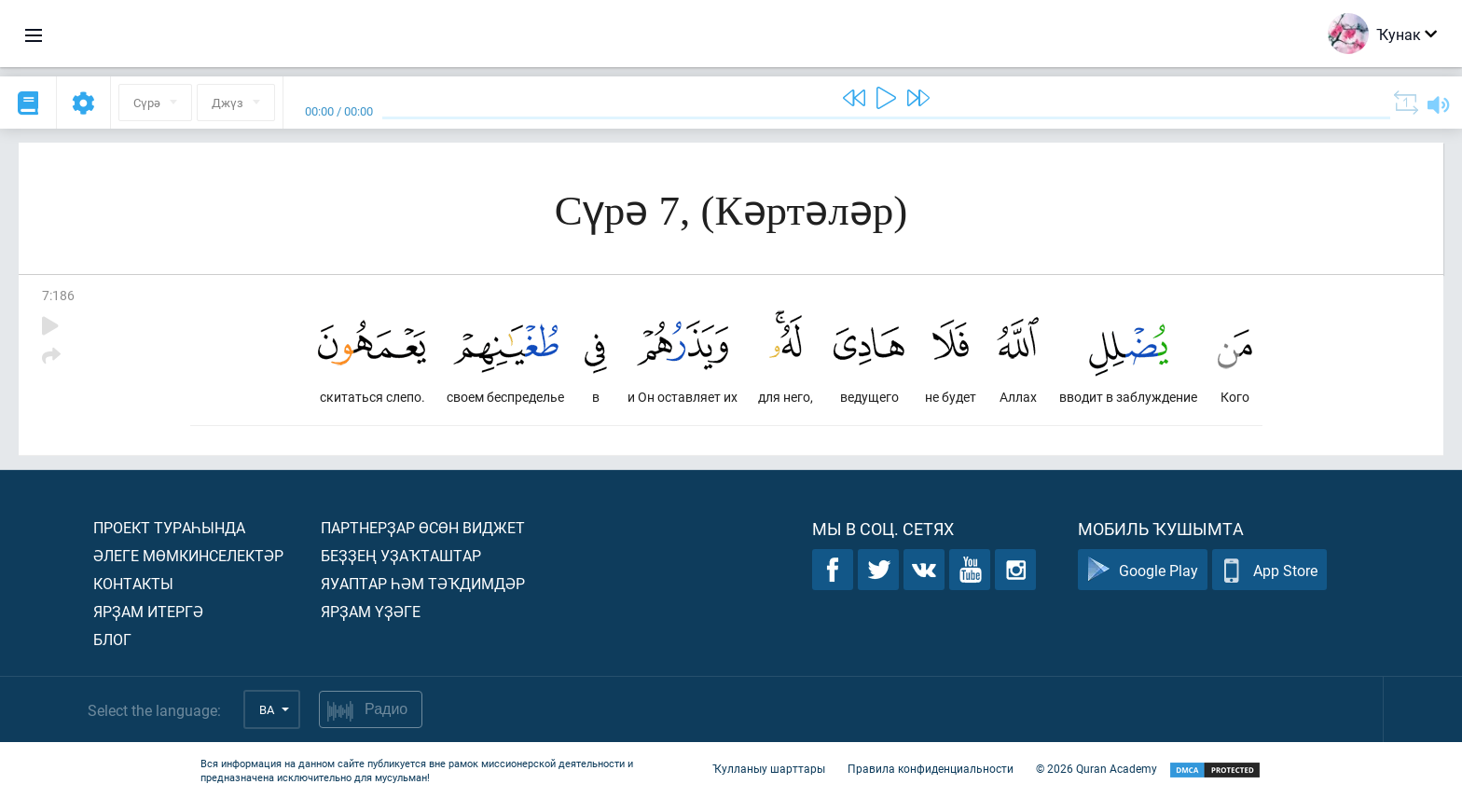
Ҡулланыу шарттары (768, 768)
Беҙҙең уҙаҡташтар (401, 555)
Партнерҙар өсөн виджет (423, 527)
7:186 (58, 295)
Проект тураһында (169, 527)
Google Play (1142, 570)
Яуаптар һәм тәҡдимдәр (423, 583)
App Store (1269, 570)
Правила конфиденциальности (931, 768)
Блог (112, 639)
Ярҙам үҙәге (371, 611)
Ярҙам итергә (148, 611)
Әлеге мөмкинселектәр (188, 555)
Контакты (133, 583)
